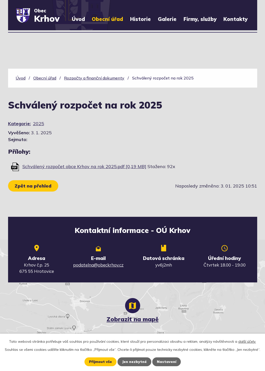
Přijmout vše (100, 361)
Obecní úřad (107, 19)
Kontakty (235, 19)
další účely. (247, 341)
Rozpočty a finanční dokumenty (94, 78)
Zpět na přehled (33, 186)
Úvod (78, 19)
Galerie (167, 19)
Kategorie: (19, 123)
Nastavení (166, 361)
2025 (38, 123)
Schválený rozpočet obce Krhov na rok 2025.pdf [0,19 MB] (84, 166)
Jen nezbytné (134, 361)
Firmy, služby (200, 19)
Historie (140, 19)
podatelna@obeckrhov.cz (98, 265)
